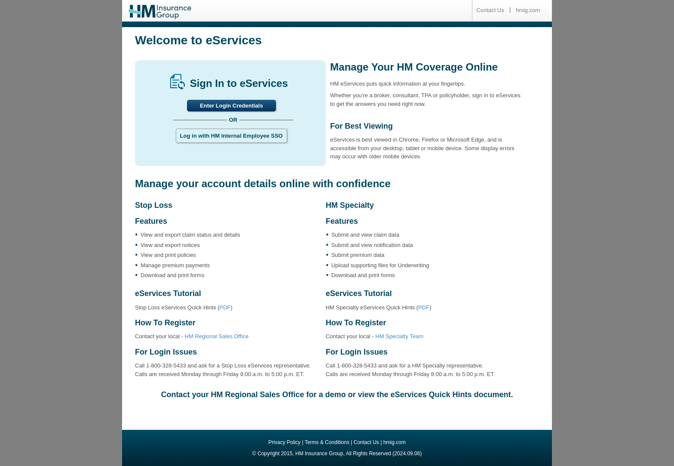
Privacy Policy (284, 442)
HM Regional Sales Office (217, 336)
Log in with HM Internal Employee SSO (231, 136)
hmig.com (528, 10)
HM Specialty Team (399, 336)
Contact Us (490, 10)
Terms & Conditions (327, 442)
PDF (225, 307)
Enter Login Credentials (231, 105)
